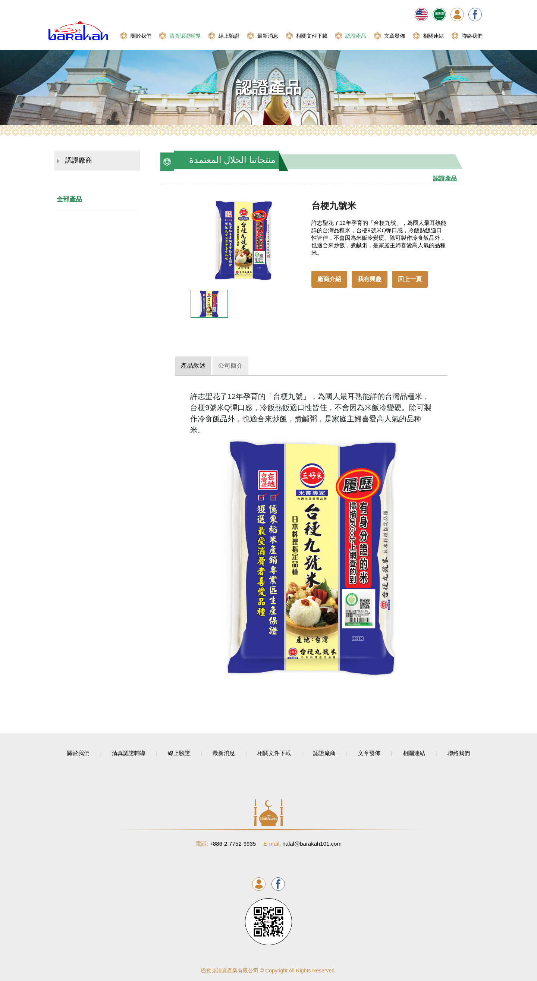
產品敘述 (198, 365)
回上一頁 (410, 279)
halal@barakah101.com (303, 843)
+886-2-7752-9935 (225, 843)
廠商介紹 (329, 279)
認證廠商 (74, 161)
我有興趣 (369, 279)
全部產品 (69, 199)
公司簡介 (246, 365)
